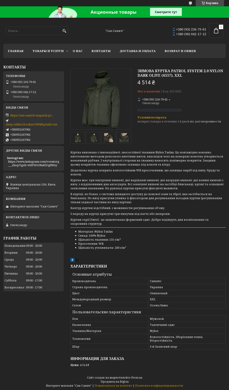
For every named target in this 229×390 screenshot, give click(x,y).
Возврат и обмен (180, 51)
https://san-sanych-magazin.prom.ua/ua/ (32, 115)
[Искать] (64, 31)
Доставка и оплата (138, 51)
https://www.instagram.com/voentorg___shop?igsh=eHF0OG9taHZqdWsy (33, 163)
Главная (15, 51)
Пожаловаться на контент (113, 386)
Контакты (101, 51)
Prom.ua (136, 377)
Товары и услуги (48, 51)
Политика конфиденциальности (159, 386)
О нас (78, 51)
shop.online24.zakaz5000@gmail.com (31, 124)
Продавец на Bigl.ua (115, 381)
